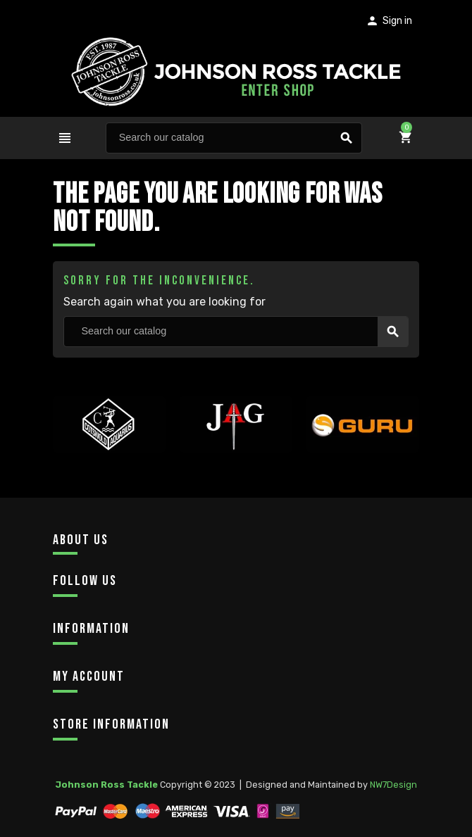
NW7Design (393, 784)
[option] (109, 450)
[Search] (234, 137)
